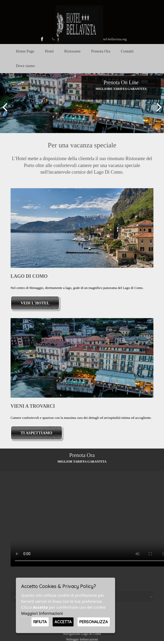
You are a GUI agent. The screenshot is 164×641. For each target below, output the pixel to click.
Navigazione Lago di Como (82, 634)
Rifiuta (40, 621)
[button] (5, 103)
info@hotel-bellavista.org (108, 39)
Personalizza (93, 621)
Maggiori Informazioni (42, 613)
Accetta (63, 621)
